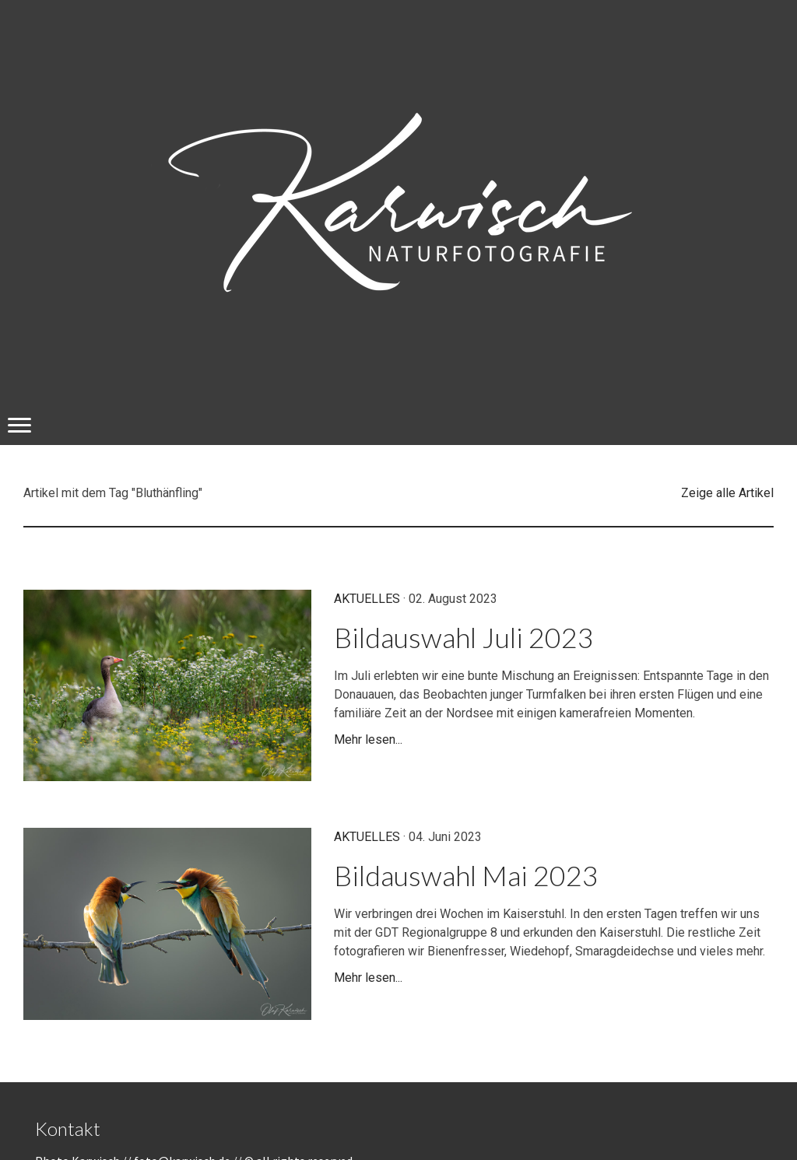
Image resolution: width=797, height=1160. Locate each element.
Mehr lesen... (368, 739)
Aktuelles (367, 598)
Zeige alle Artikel (727, 492)
